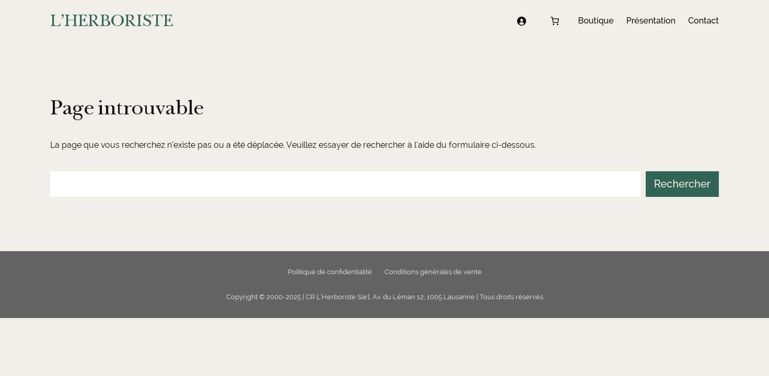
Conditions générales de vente (433, 272)
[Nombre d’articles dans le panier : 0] (554, 20)
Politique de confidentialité (330, 272)
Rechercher (682, 184)
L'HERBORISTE (111, 20)
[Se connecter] (521, 20)
